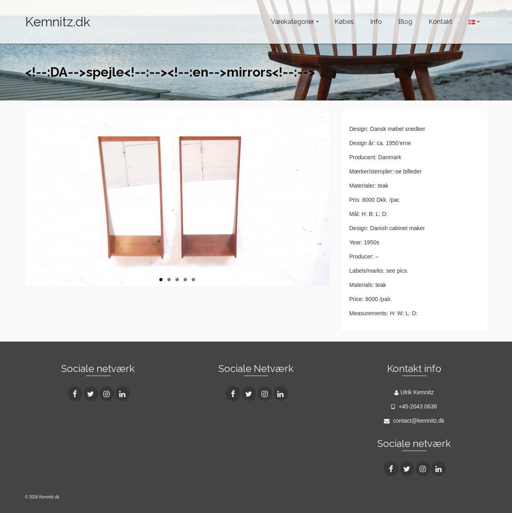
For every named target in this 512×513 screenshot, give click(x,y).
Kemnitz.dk (57, 21)
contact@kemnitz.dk (414, 420)
